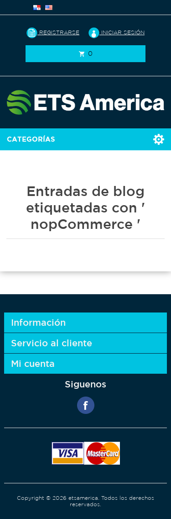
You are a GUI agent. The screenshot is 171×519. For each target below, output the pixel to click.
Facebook (85, 405)
